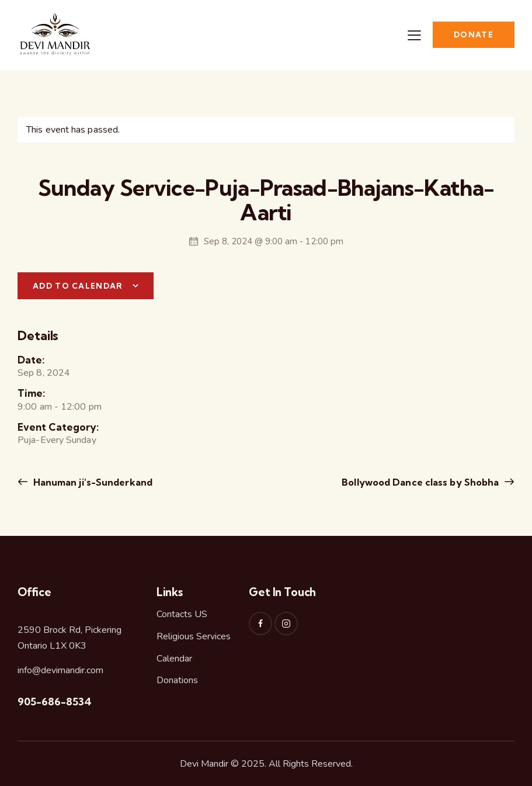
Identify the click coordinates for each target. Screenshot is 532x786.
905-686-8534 (55, 701)
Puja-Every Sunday (57, 440)
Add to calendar (78, 285)
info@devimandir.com (60, 670)
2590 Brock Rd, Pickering (69, 630)
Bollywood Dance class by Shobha (421, 482)
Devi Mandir (204, 763)
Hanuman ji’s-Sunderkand (91, 482)
